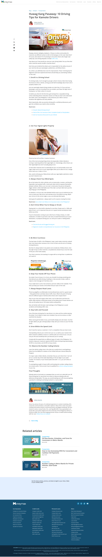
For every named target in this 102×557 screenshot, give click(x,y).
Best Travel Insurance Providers (77, 513)
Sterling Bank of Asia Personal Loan (59, 534)
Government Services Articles (77, 531)
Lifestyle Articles (74, 532)
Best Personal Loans (56, 517)
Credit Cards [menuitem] (79, 2)
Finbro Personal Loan (56, 521)
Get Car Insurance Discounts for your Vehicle (45, 115)
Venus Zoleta (38, 23)
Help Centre (73, 517)
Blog (30, 11)
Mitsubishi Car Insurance (18, 519)
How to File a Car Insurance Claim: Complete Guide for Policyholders (51, 113)
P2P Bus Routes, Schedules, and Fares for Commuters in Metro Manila (57, 440)
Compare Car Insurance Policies (19, 511)
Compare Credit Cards (37, 511)
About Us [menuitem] (99, 2)
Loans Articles (74, 521)
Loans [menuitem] (84, 2)
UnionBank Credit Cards (37, 527)
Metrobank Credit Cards (37, 529)
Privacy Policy (74, 536)
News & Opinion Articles (76, 534)
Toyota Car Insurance (17, 517)
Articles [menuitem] (94, 2)
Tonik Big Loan (55, 527)
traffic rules (55, 59)
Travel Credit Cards (36, 525)
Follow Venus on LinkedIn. (44, 414)
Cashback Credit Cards (37, 521)
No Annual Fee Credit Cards (38, 515)
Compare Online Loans (56, 515)
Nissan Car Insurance (17, 525)
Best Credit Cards (36, 519)
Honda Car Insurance (17, 521)
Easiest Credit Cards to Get (38, 513)
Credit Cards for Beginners (37, 517)
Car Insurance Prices (17, 515)
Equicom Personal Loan (57, 531)
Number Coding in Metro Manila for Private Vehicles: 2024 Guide (58, 465)
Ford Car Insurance (17, 523)
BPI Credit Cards (35, 532)
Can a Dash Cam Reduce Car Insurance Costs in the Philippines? (53, 202)
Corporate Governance (76, 538)
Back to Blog (33, 421)
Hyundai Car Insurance (18, 527)
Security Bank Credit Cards (38, 531)
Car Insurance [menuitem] (73, 2)
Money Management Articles (77, 527)
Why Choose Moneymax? (76, 511)
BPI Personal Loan (55, 529)
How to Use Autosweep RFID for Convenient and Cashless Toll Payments (60, 452)
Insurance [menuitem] (89, 2)
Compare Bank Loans (56, 513)
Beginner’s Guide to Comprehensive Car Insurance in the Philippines (51, 227)
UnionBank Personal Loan (57, 519)
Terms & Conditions (75, 540)
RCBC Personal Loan (56, 536)
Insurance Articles (75, 523)
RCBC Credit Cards (36, 534)
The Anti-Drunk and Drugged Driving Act (44, 225)
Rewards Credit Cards (36, 523)
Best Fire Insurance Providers (77, 515)
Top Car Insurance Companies (19, 513)
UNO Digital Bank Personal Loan (58, 523)
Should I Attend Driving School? (41, 110)
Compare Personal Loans (57, 511)
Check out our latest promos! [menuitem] (62, 2)
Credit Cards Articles (75, 519)
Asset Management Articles (77, 525)
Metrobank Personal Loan (57, 525)
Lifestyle (35, 11)
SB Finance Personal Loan (57, 532)
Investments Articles (75, 529)
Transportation (42, 11)
